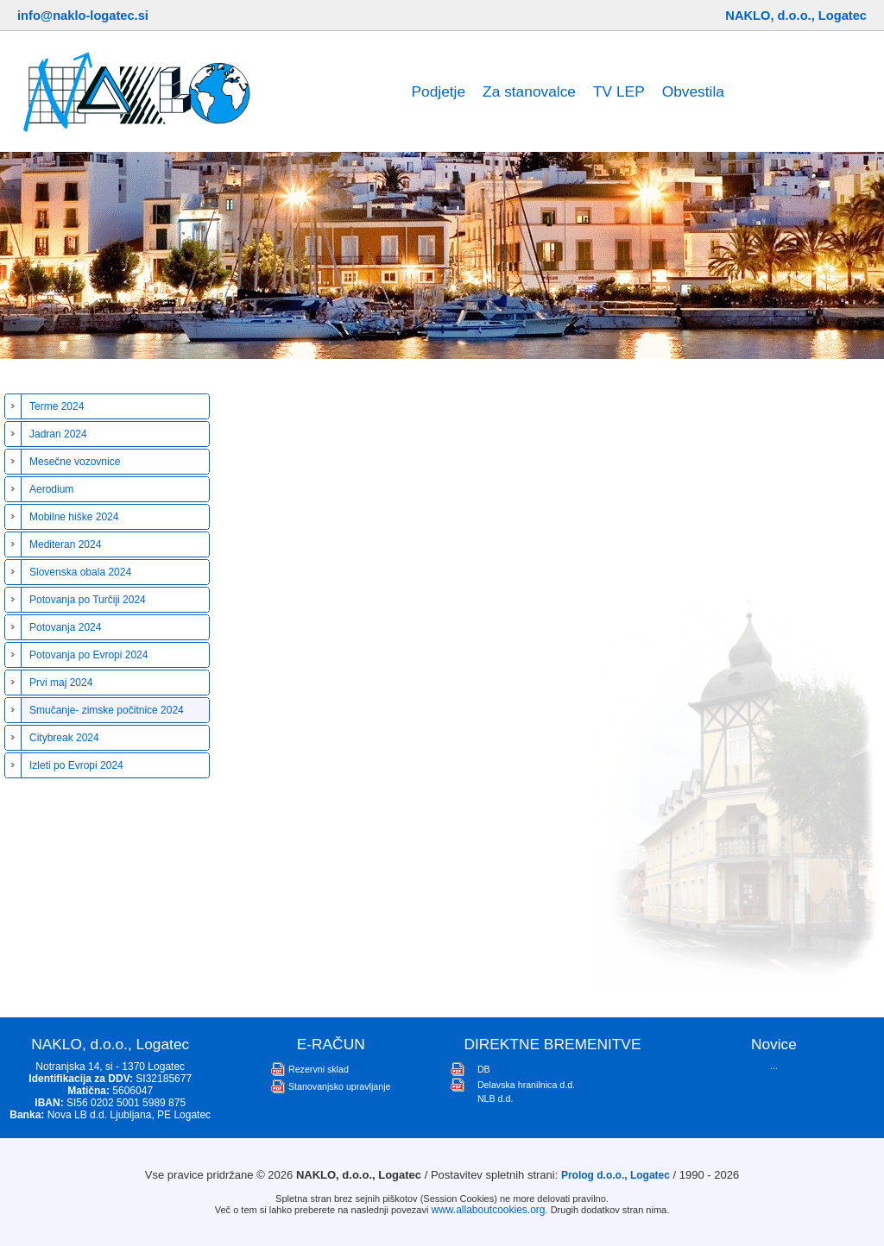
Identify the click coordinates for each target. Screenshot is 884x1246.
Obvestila (693, 91)
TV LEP (619, 91)
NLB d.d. (495, 1098)
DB (483, 1069)
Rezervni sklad (318, 1069)
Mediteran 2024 (65, 544)
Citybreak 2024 (64, 738)
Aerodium (51, 489)
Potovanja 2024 (65, 627)
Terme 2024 (56, 406)
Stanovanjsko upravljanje (339, 1086)
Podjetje (438, 91)
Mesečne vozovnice (74, 462)
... (774, 1065)
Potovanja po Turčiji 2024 (87, 600)
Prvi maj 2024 (60, 682)
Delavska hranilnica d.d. (526, 1084)
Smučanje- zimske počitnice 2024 (106, 710)
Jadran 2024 (58, 434)
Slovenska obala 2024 (80, 572)
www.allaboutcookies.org (488, 1210)
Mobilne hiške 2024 (73, 517)
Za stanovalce (529, 91)
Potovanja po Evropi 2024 (88, 655)
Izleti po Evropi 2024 (76, 765)
